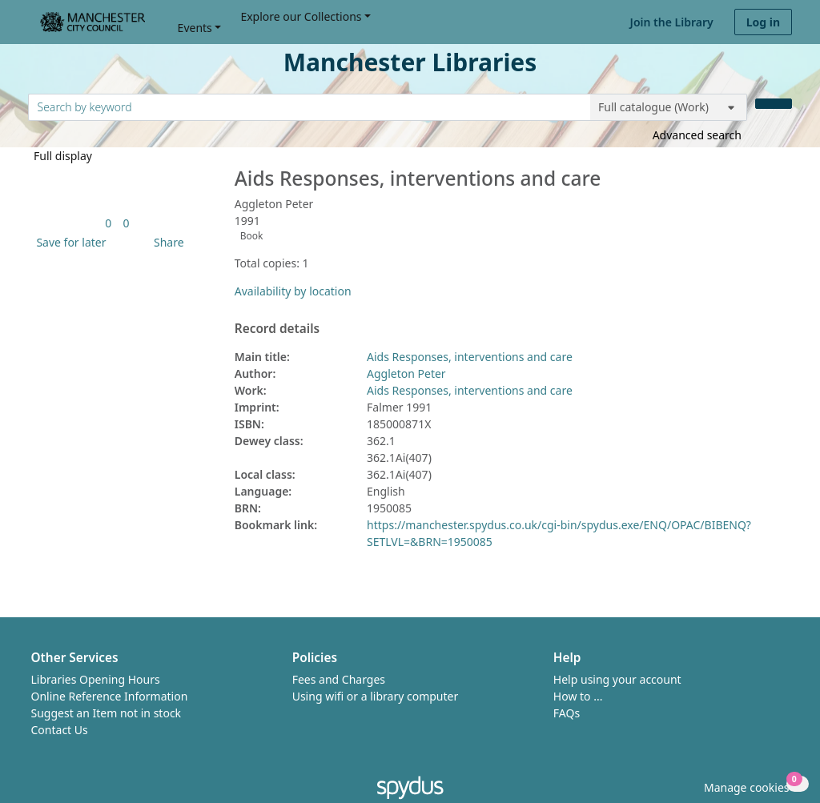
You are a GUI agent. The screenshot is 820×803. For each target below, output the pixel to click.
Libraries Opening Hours (95, 679)
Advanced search (697, 135)
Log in (763, 22)
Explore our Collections (300, 16)
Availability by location (293, 291)
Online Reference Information (109, 696)
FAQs (566, 713)
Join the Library (671, 22)
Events (195, 27)
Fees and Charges (338, 679)
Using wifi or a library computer (375, 696)
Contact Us (59, 729)
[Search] (773, 103)
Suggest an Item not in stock (106, 713)
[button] (68, 242)
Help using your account (617, 679)
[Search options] (668, 107)
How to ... (578, 696)
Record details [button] (277, 329)
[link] (108, 223)
